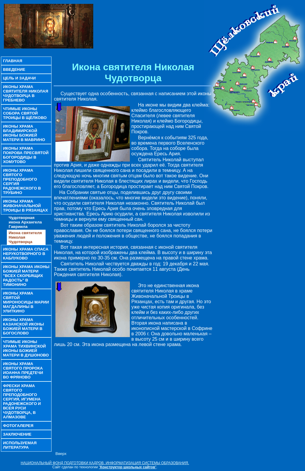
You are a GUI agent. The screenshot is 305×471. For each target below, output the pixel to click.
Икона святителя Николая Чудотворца (25, 237)
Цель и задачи (19, 78)
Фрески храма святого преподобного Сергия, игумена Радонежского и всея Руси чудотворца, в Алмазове (22, 401)
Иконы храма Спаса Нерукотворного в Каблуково (26, 253)
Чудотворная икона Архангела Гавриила (25, 222)
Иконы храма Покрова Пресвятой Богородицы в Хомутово (26, 155)
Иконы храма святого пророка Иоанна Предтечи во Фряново (23, 370)
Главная (12, 61)
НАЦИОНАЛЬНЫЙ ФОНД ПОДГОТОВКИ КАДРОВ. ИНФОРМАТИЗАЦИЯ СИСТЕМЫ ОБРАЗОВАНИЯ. (105, 463)
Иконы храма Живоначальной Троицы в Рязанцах (25, 205)
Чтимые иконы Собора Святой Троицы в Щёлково (25, 113)
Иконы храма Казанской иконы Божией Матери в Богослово (23, 326)
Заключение (17, 434)
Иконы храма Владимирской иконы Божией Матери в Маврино (24, 133)
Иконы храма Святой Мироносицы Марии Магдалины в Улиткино (26, 302)
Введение (14, 69)
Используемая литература (20, 445)
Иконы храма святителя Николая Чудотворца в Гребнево (25, 93)
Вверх (60, 453)
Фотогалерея (18, 425)
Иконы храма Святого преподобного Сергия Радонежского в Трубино (22, 181)
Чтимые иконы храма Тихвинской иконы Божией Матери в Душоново (26, 348)
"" (127, 467)
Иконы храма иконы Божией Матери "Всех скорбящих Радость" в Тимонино (26, 276)
